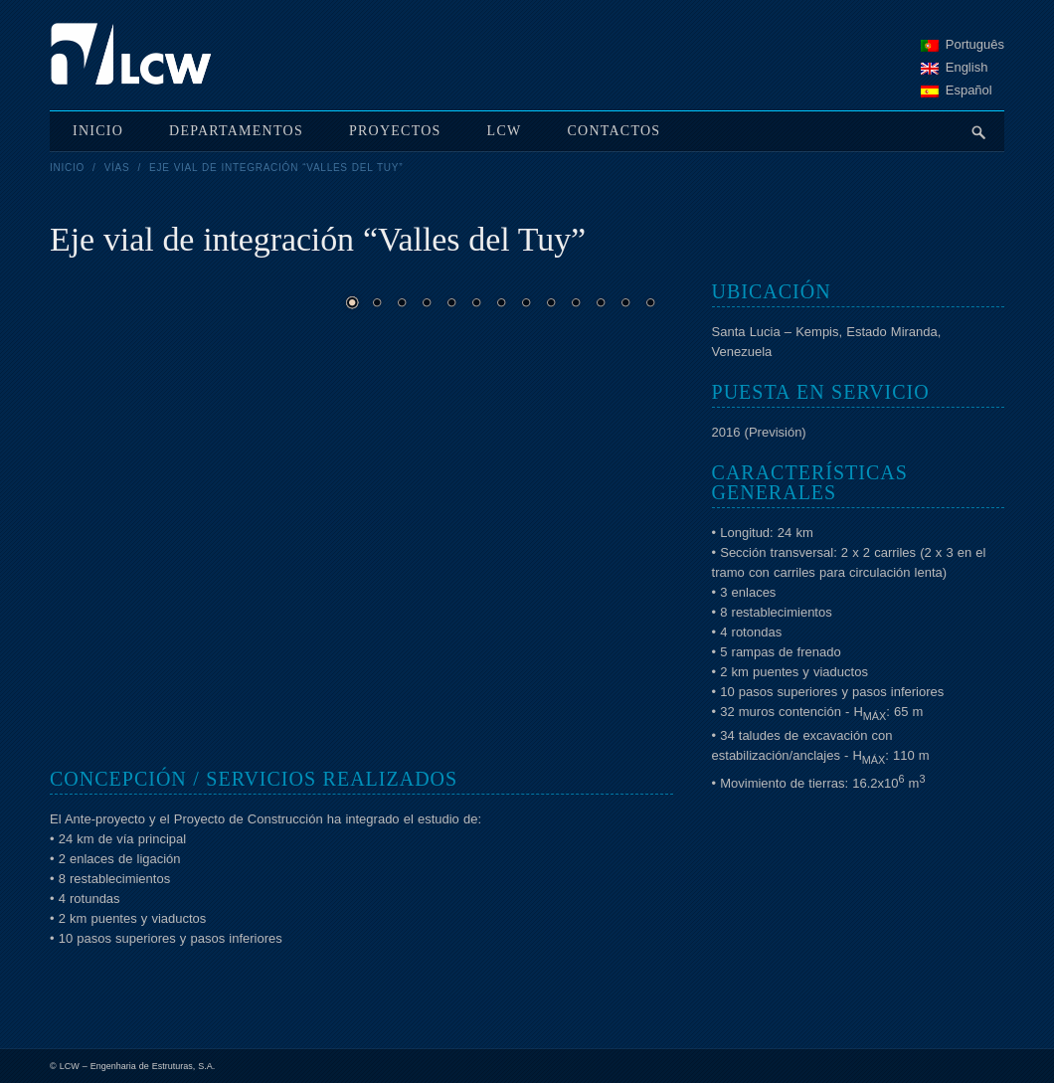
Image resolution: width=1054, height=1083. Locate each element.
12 (625, 302)
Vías (117, 167)
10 (576, 302)
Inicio (67, 167)
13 (650, 302)
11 (601, 302)
